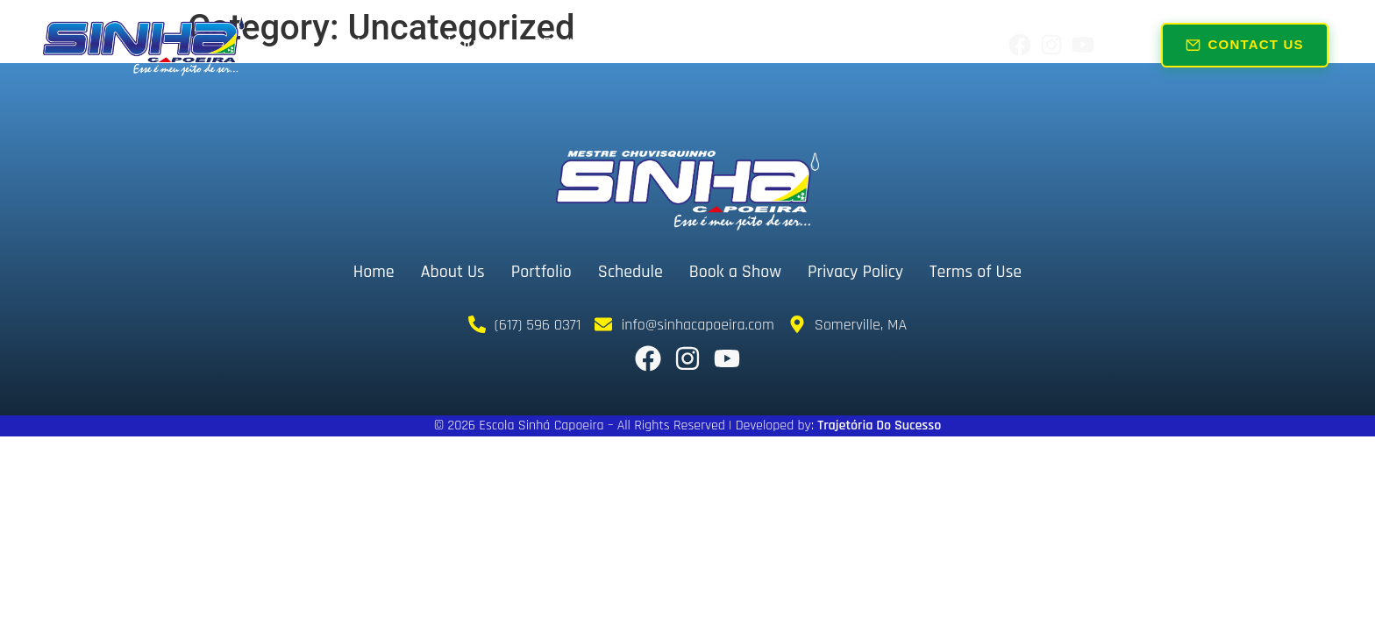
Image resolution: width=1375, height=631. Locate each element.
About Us (472, 44)
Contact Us (1245, 43)
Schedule (679, 44)
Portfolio (575, 44)
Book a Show (801, 44)
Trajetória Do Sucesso (879, 425)
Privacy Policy (855, 271)
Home (380, 44)
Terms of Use (976, 271)
